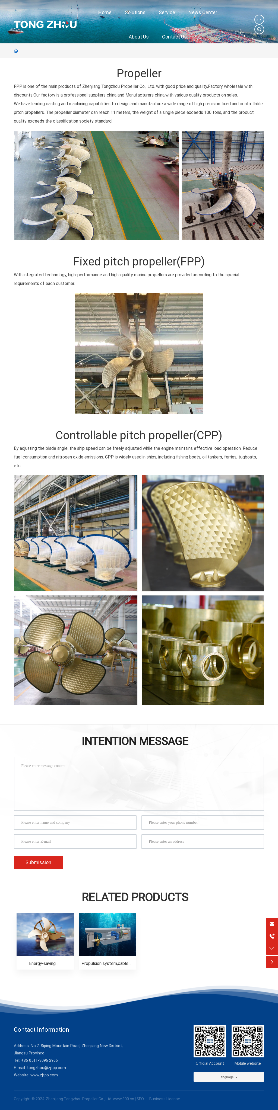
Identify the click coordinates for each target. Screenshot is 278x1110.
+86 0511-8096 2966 (39, 1060)
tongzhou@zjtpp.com (46, 1067)
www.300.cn (123, 1098)
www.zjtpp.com (44, 1074)
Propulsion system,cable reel (104, 965)
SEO (140, 1098)
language (226, 1077)
